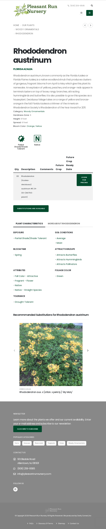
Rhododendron (24, 33)
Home (16, 25)
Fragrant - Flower (24, 280)
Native (37, 145)
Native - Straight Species (28, 289)
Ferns (17, 443)
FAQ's (29, 523)
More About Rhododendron (66, 223)
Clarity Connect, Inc (84, 516)
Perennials (41, 443)
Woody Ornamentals (27, 29)
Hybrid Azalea (25, 389)
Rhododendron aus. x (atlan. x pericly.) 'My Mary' (46, 392)
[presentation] (14, 350)
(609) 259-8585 (76, 5)
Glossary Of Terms (45, 523)
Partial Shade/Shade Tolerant (21, 147)
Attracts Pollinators (67, 264)
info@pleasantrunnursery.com (34, 474)
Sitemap (62, 523)
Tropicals (54, 443)
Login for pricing (84, 180)
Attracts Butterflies (67, 254)
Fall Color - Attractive (26, 276)
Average (61, 238)
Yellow (38, 126)
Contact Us (75, 523)
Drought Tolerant (24, 301)
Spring (18, 254)
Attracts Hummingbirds (69, 259)
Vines (65, 443)
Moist (59, 242)
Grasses (28, 443)
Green (60, 276)
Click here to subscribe (27, 429)
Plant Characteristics (30, 223)
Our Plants (28, 25)
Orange (31, 126)
